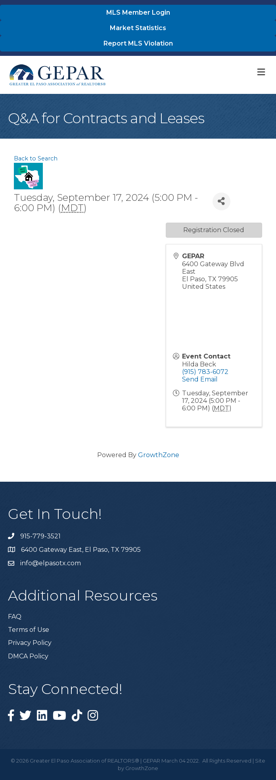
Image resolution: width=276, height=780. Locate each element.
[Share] (221, 201)
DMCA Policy (28, 656)
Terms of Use (28, 629)
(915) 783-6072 (205, 372)
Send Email (200, 379)
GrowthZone (158, 455)
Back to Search (36, 158)
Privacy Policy (30, 643)
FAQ (14, 616)
